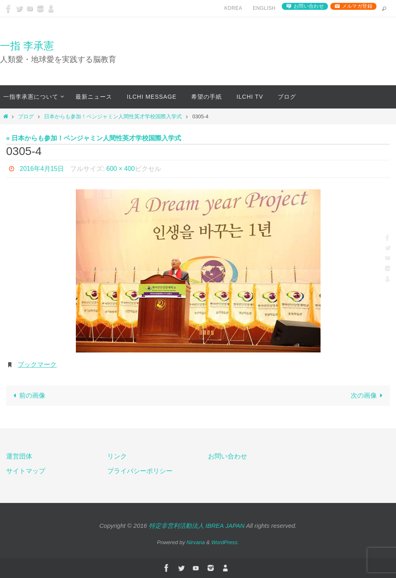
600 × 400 (121, 168)
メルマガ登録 (357, 6)
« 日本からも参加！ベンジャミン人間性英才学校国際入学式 (93, 138)
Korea (233, 8)
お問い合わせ (309, 6)
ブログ (26, 116)
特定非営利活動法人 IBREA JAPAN (197, 525)
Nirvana (195, 542)
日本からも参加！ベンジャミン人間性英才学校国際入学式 (113, 116)
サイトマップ (25, 470)
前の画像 (27, 395)
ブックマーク (37, 364)
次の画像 (368, 395)
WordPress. (225, 542)
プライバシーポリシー (140, 470)
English (264, 8)
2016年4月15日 (42, 168)
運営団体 (19, 456)
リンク (117, 456)
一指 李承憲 (27, 45)
